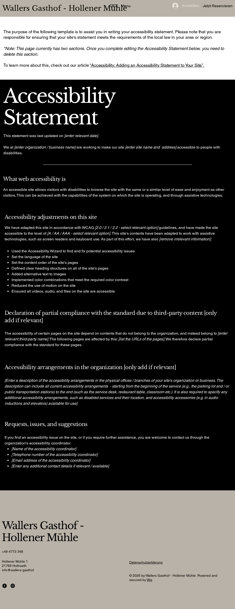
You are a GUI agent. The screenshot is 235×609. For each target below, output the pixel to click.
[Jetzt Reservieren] (208, 6)
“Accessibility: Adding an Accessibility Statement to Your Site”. (147, 65)
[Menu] (118, 5)
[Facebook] (4, 585)
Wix (149, 580)
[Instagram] (12, 585)
